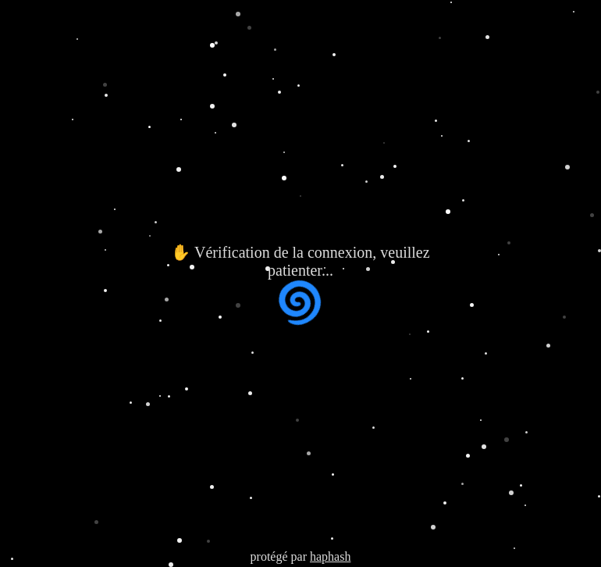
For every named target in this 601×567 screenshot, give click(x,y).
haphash (330, 556)
